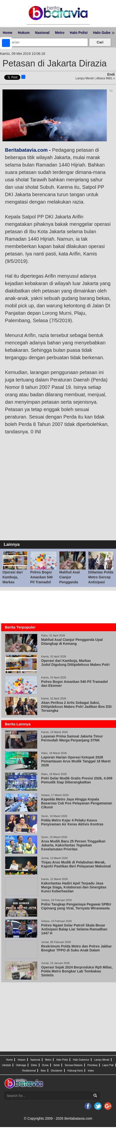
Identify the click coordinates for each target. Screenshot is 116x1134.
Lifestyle (6, 1065)
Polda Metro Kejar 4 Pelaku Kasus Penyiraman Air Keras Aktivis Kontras (72, 822)
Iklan (43, 1070)
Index (91, 1070)
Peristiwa (92, 1065)
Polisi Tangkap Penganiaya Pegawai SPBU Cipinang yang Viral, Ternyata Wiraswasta (76, 906)
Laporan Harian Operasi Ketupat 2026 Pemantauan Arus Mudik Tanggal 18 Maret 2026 (76, 761)
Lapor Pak (108, 1065)
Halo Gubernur (81, 1059)
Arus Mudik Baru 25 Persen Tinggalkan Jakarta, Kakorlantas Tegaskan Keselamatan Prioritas (73, 845)
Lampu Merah (102, 1059)
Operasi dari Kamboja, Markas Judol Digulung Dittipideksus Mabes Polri (75, 663)
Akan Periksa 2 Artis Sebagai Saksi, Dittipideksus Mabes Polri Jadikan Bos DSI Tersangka (76, 707)
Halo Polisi (79, 33)
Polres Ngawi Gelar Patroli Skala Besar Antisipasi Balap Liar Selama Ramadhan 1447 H (74, 929)
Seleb (56, 1065)
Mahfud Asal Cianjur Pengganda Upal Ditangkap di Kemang (72, 582)
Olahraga (21, 1065)
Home (7, 33)
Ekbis (34, 1065)
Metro (59, 33)
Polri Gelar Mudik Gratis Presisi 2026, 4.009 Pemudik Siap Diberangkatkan (76, 780)
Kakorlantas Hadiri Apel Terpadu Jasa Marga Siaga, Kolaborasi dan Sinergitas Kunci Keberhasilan (73, 887)
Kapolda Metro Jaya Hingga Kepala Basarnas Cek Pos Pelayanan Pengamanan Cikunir (76, 803)
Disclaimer (56, 1070)
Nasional (42, 33)
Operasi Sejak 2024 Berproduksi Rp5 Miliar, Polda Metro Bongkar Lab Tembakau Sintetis (77, 971)
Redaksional (29, 1070)
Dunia (45, 1065)
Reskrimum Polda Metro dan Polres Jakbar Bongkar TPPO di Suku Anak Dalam (76, 948)
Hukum (23, 33)
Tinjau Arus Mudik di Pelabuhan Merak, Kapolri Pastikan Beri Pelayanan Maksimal (76, 864)
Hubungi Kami (75, 1070)
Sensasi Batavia (74, 1065)
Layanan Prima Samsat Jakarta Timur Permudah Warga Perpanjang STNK (72, 738)
